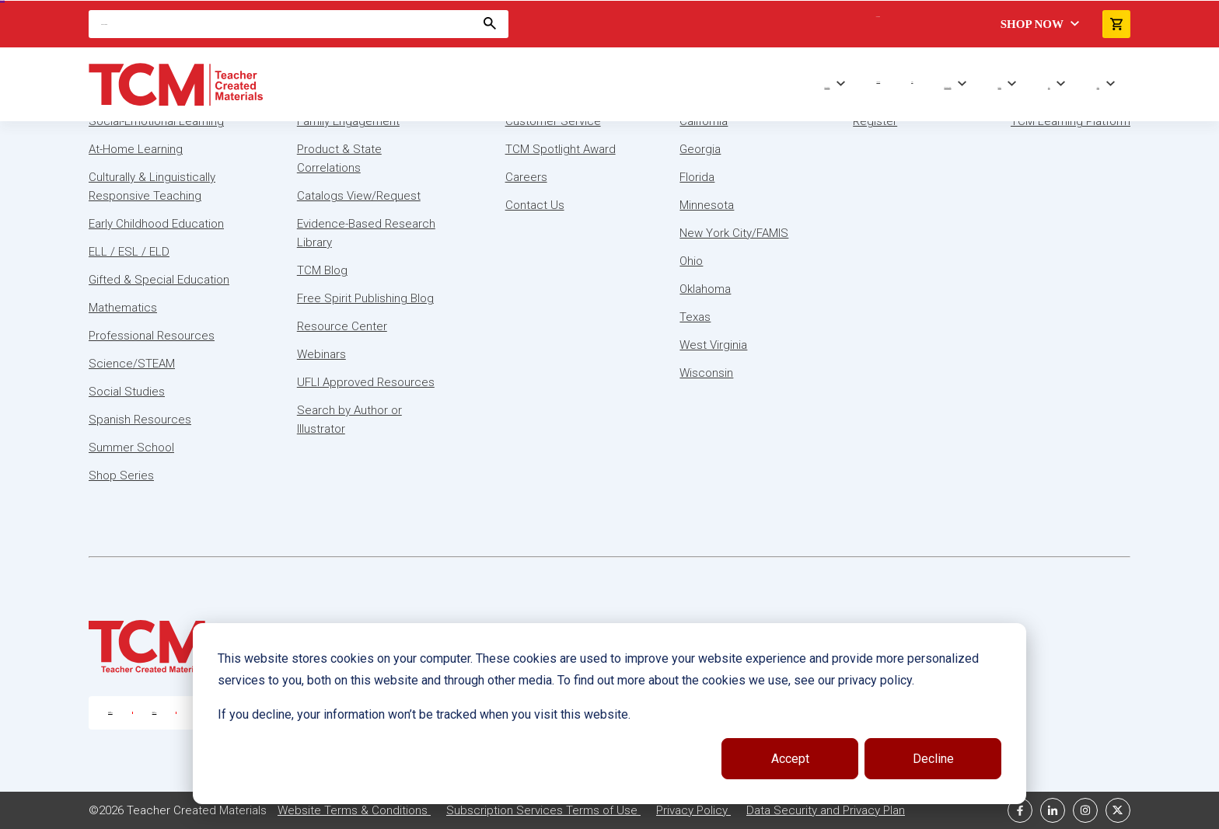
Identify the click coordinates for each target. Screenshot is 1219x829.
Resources (999, 87)
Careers (526, 177)
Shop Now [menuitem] (1032, 24)
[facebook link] (1020, 810)
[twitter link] (1117, 810)
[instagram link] (1085, 810)
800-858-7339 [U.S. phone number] (110, 712)
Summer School (131, 448)
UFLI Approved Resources (366, 382)
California (703, 121)
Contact (1098, 87)
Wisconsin (706, 373)
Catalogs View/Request (359, 196)
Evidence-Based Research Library (366, 233)
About (1049, 87)
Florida (696, 177)
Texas (695, 317)
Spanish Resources (140, 420)
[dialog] (609, 713)
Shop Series (121, 475)
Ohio (691, 261)
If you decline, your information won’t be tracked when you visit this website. (424, 714)
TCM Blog (322, 270)
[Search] (298, 24)
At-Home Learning (136, 149)
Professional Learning (947, 87)
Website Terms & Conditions (354, 810)
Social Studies (127, 392)
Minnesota (706, 205)
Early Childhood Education (156, 224)
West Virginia (713, 345)
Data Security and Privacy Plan (825, 810)
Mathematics (123, 308)
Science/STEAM (132, 364)
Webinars (321, 354)
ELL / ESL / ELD (129, 252)
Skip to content (2, 0)
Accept (790, 758)
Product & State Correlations (339, 158)
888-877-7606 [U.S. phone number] (154, 712)
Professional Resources (152, 336)
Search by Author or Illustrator (349, 419)
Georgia (700, 149)
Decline (933, 758)
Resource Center (342, 326)
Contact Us (534, 205)
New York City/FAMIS (733, 233)
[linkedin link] (1052, 810)
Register (875, 121)
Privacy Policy (693, 810)
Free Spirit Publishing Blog (365, 298)
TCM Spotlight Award (560, 149)
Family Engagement (348, 121)
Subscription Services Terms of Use (543, 810)
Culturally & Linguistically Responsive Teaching (152, 186)
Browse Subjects (827, 87)
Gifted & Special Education (159, 280)
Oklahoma (705, 289)
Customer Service (553, 121)
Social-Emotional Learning (156, 121)
